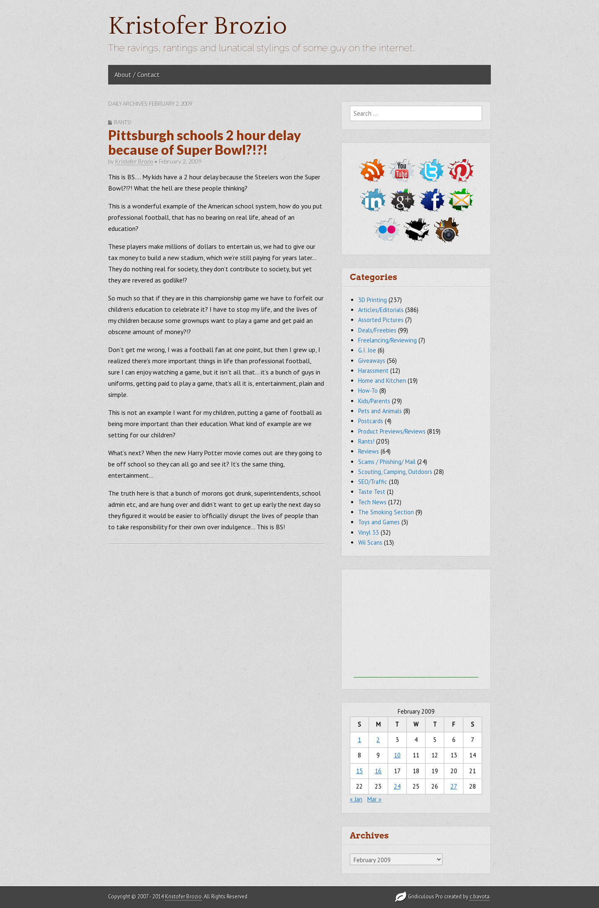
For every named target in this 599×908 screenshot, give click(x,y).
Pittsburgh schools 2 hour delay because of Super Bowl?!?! (204, 142)
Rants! (123, 122)
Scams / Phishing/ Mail (387, 462)
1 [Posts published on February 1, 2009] (359, 740)
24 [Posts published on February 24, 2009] (397, 786)
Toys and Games (379, 522)
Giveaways (371, 361)
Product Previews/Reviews (392, 431)
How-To (368, 390)
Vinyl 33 (368, 532)
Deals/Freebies (377, 330)
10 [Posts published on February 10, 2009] (397, 755)
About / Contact (137, 74)
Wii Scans (370, 542)
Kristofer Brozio (197, 26)
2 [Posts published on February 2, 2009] (378, 740)
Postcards (370, 421)
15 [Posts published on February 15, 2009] (359, 771)
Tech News (372, 502)
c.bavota (480, 896)
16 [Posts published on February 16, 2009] (378, 771)
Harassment (373, 371)
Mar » (374, 799)
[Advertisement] (416, 625)
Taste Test (371, 492)
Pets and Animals (380, 411)
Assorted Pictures (380, 320)
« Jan (356, 799)
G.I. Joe (367, 350)
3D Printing (372, 300)
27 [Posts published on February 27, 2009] (453, 786)
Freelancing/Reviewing (387, 340)
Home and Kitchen (382, 381)
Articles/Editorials (380, 310)
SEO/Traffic (372, 482)
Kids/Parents (374, 401)
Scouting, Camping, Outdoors (395, 472)
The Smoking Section (386, 512)
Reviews (368, 451)
